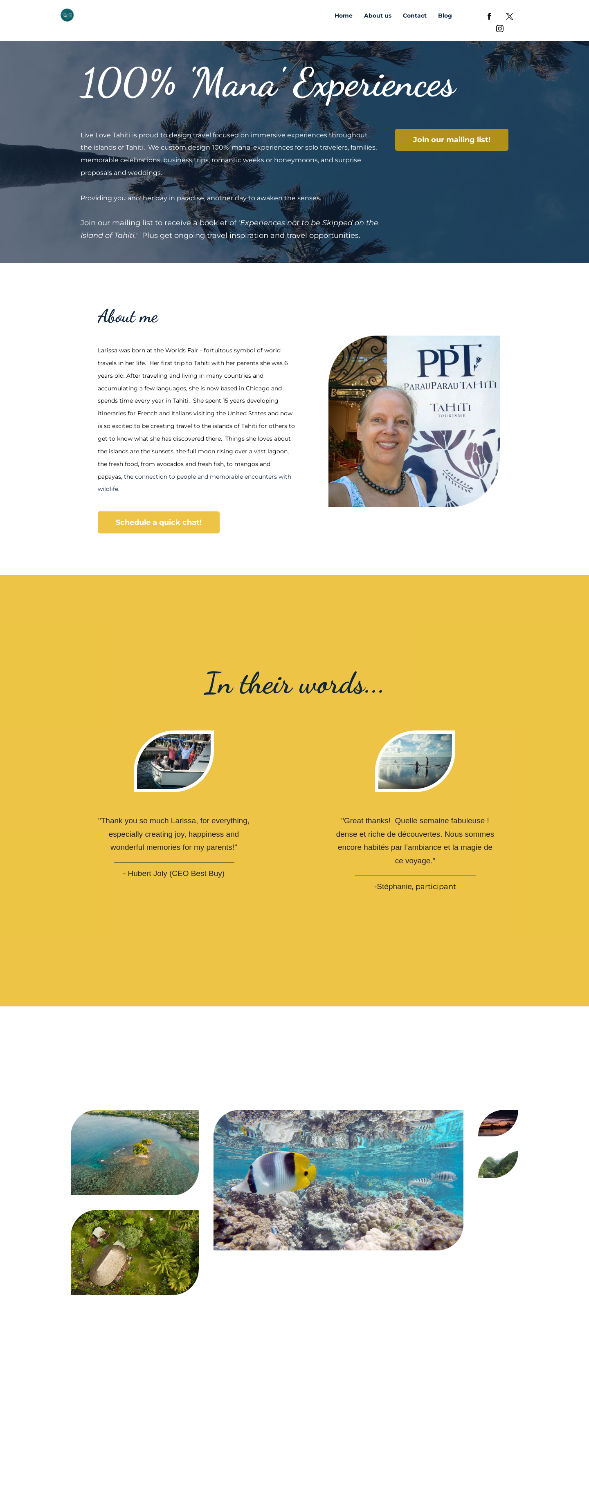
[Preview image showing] (135, 1152)
